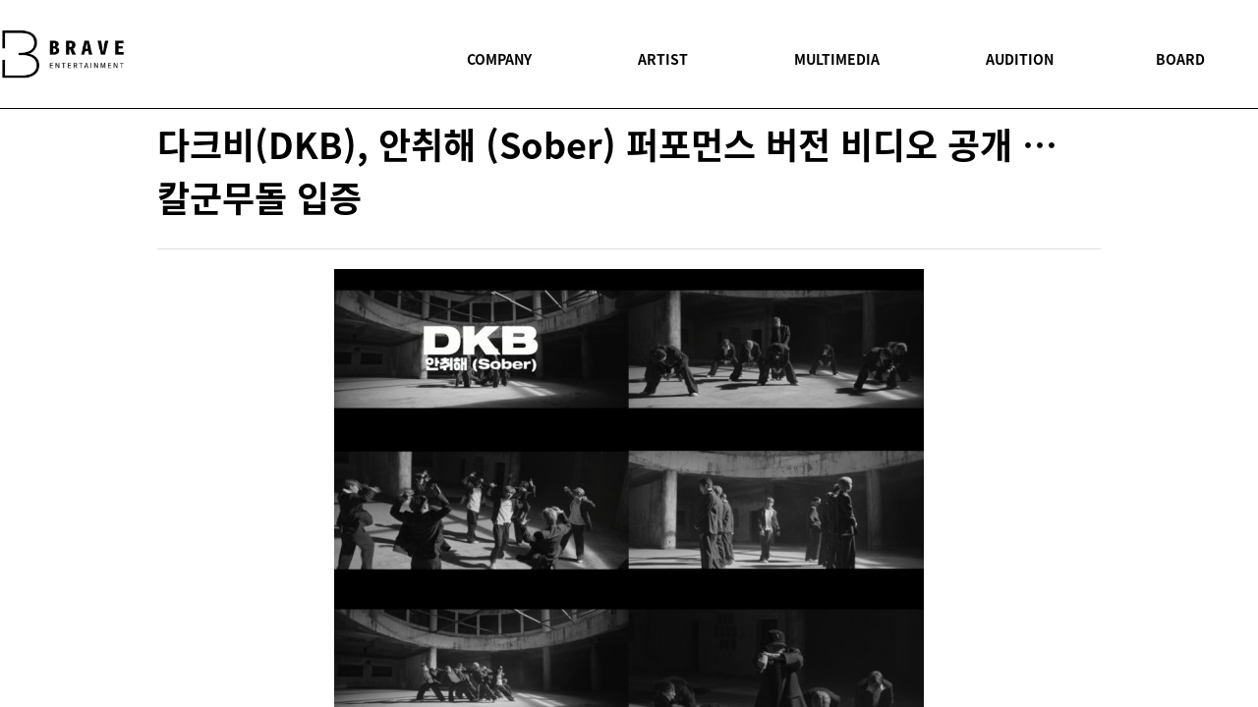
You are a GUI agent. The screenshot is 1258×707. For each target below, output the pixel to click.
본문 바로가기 (0, 0)
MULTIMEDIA (837, 59)
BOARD (1180, 59)
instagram (1084, 480)
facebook (1084, 349)
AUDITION (1020, 59)
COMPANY (499, 59)
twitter (1084, 393)
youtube (1084, 437)
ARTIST (663, 59)
